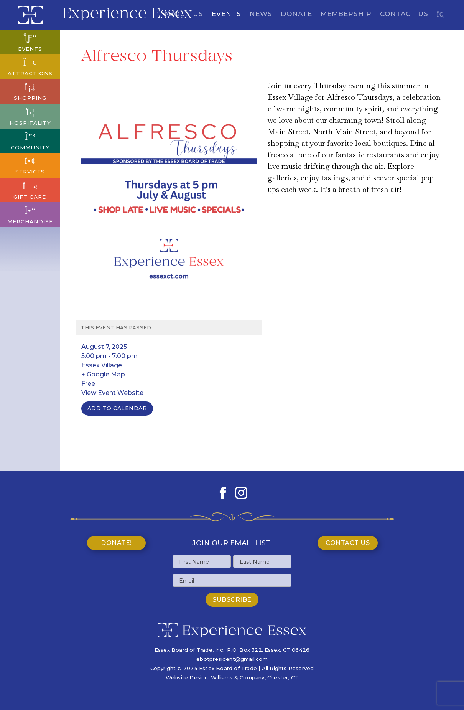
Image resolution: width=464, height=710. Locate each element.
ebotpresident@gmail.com (232, 659)
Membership (346, 14)
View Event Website (112, 392)
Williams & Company (238, 677)
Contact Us (404, 14)
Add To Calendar (117, 408)
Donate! (116, 543)
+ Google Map (103, 374)
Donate (296, 14)
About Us (183, 14)
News (261, 14)
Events (226, 14)
